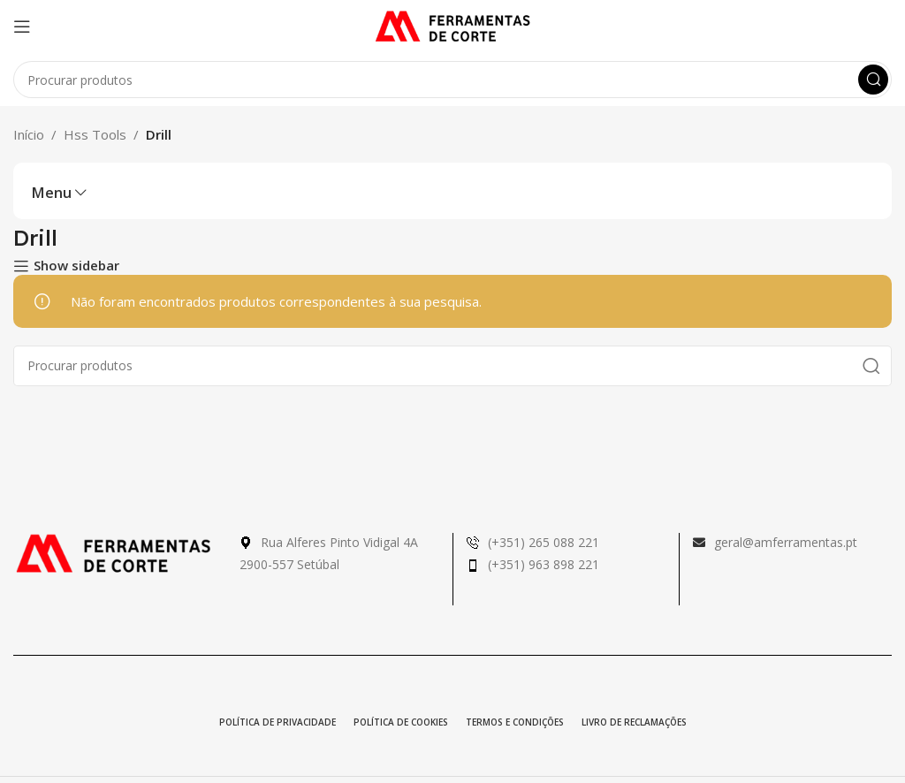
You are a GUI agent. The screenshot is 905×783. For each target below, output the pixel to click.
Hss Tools (95, 134)
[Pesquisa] (452, 79)
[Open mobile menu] (22, 26)
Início (28, 134)
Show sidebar (76, 266)
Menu (51, 193)
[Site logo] (452, 25)
